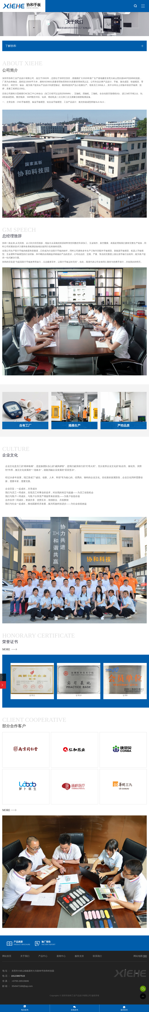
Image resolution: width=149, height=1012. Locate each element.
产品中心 (42, 956)
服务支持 (79, 956)
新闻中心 (61, 956)
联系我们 (97, 956)
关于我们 (24, 956)
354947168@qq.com (22, 986)
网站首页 (6, 956)
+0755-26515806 (20, 981)
